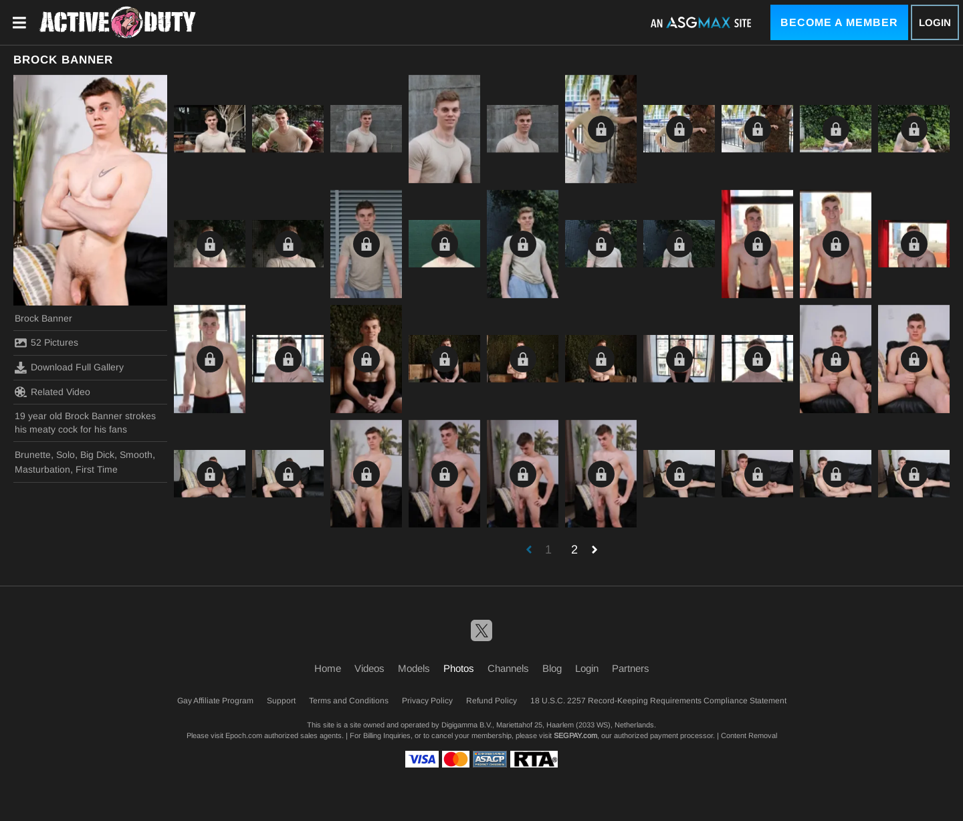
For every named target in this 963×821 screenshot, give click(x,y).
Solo (65, 454)
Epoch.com (243, 735)
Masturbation (42, 469)
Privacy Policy (427, 700)
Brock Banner (43, 318)
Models (414, 668)
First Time (97, 469)
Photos (458, 668)
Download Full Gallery (69, 368)
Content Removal (749, 735)
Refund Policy (491, 700)
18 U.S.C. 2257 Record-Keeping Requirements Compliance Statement (658, 700)
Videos (369, 668)
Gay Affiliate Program (215, 700)
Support (281, 700)
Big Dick (97, 454)
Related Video (52, 392)
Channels (508, 668)
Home (327, 668)
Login (935, 22)
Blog (552, 668)
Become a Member (839, 22)
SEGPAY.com (575, 735)
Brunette (33, 454)
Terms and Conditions (349, 700)
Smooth (136, 454)
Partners (630, 668)
